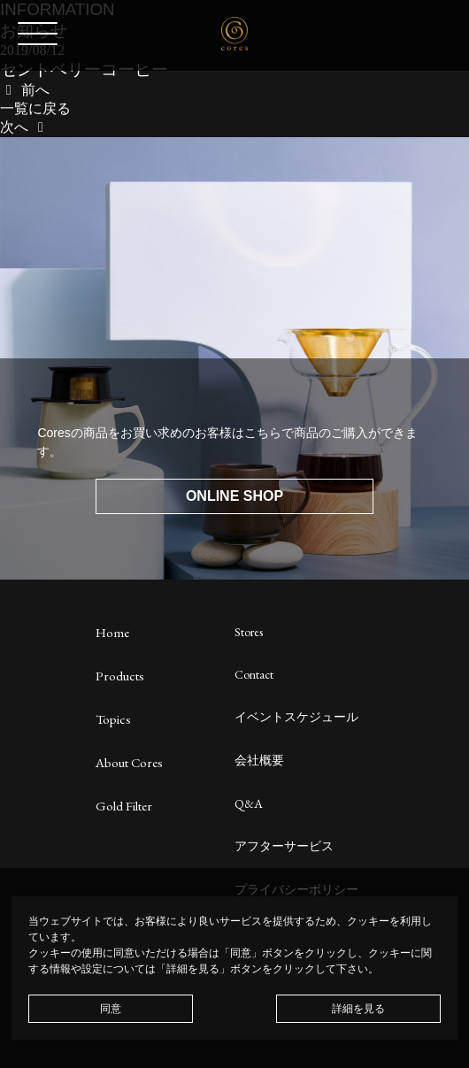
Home (112, 632)
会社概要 (259, 760)
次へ (25, 126)
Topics (113, 719)
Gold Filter (124, 805)
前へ (25, 89)
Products (120, 675)
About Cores (129, 762)
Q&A (248, 803)
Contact (253, 674)
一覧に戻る (35, 108)
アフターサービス (284, 846)
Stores (248, 632)
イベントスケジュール (296, 717)
